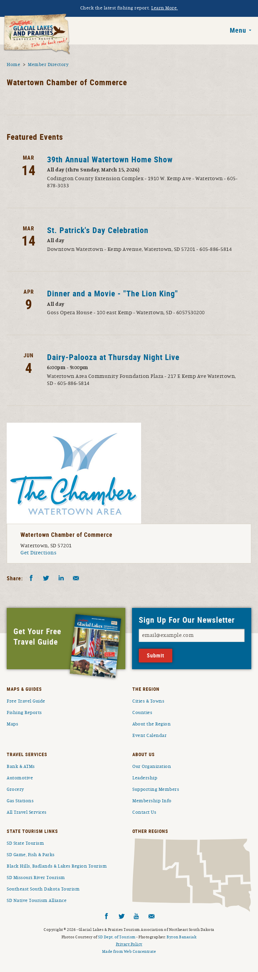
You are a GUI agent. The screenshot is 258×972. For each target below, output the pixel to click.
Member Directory (48, 64)
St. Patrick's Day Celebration (97, 230)
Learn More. (164, 8)
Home (13, 64)
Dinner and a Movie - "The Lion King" (112, 293)
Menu (238, 30)
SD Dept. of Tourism (117, 937)
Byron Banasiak (182, 937)
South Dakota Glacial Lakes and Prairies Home (37, 34)
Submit (155, 655)
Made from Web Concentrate (129, 951)
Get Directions (38, 552)
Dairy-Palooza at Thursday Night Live (113, 357)
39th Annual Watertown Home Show (110, 159)
